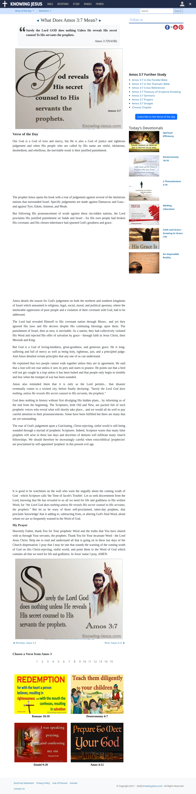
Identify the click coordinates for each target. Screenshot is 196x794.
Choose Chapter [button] (142, 107)
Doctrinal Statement (24, 783)
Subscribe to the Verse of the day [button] (156, 116)
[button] (182, 4)
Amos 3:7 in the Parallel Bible (149, 80)
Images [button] (88, 4)
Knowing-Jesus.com (152, 786)
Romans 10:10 (41, 716)
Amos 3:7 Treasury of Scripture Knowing (156, 91)
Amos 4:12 (97, 764)
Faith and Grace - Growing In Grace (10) (173, 233)
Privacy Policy (43, 783)
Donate (73, 783)
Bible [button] (50, 4)
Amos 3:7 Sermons (143, 95)
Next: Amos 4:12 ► (115, 642)
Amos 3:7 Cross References (148, 87)
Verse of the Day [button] (23, 10)
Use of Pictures (59, 783)
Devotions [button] (63, 4)
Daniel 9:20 (41, 764)
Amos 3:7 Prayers (142, 99)
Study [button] (76, 4)
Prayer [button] (100, 4)
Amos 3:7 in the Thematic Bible (151, 84)
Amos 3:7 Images (142, 103)
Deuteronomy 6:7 (97, 716)
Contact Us (19, 788)
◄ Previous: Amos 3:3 (24, 642)
